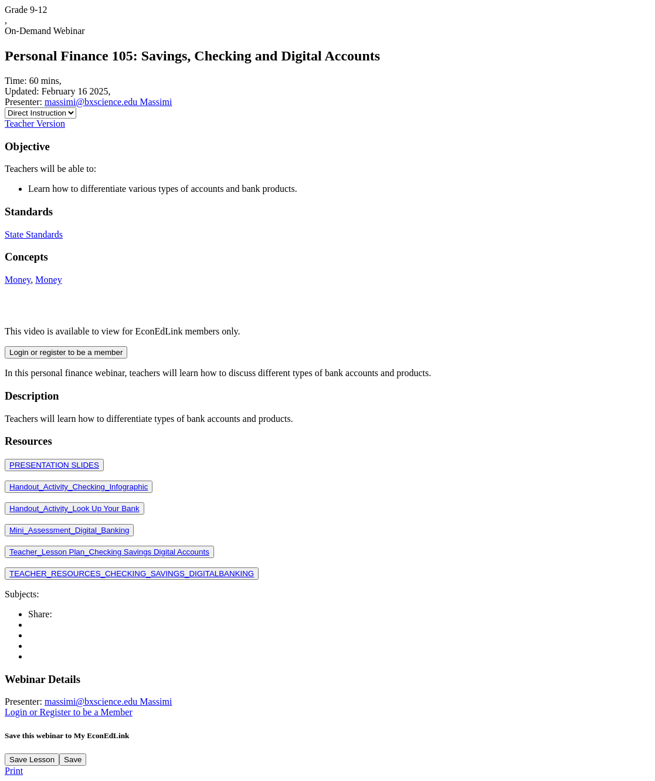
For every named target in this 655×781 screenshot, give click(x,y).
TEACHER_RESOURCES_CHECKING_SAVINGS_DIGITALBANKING (131, 573)
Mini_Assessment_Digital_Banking (69, 530)
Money (17, 280)
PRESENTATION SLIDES (54, 465)
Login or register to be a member (66, 352)
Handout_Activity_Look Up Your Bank (74, 508)
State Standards (34, 234)
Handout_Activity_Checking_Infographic (78, 486)
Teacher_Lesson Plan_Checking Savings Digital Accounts (109, 551)
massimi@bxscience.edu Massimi (108, 102)
